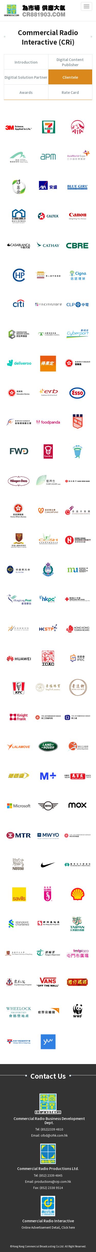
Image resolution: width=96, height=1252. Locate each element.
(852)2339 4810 (52, 1129)
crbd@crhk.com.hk (54, 1135)
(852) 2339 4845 (50, 1175)
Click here (68, 1227)
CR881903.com (34, 10)
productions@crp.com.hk (53, 1181)
